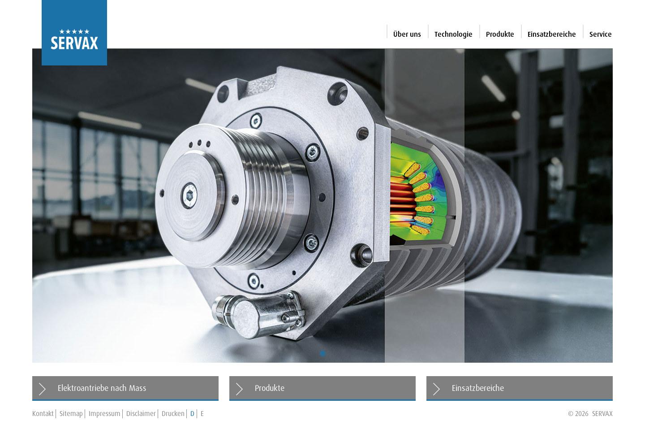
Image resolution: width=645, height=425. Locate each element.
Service (600, 34)
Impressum (104, 413)
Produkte (500, 34)
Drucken (173, 413)
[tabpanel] (322, 206)
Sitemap (71, 413)
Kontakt (43, 413)
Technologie (453, 34)
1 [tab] (322, 353)
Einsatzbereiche (552, 34)
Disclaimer (141, 413)
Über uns (407, 34)
